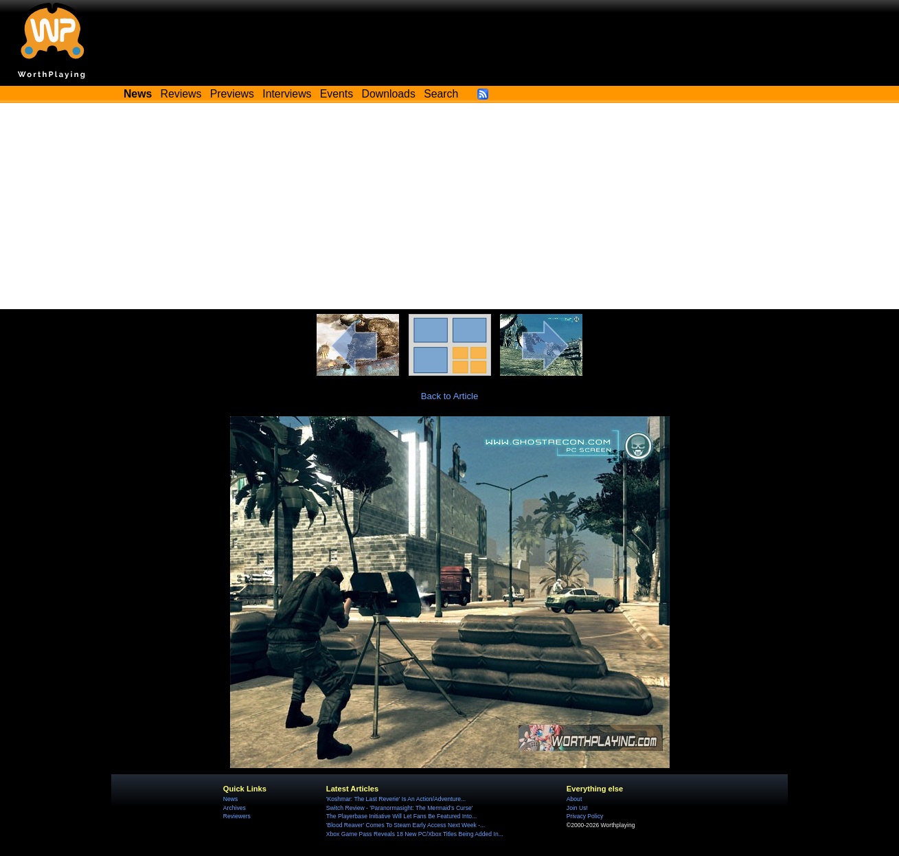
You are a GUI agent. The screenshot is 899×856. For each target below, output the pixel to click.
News (230, 799)
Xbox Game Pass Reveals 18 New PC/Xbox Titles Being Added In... (414, 834)
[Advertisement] (450, 206)
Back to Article (450, 396)
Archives (234, 807)
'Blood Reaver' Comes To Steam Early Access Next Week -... (405, 825)
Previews (232, 94)
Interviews (286, 94)
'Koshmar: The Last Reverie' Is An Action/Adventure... (396, 799)
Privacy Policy (585, 816)
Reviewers (237, 816)
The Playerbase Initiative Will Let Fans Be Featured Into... (401, 816)
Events (336, 94)
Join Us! (577, 807)
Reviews (181, 94)
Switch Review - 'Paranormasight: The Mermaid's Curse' (399, 807)
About (574, 799)
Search (441, 94)
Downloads (389, 94)
